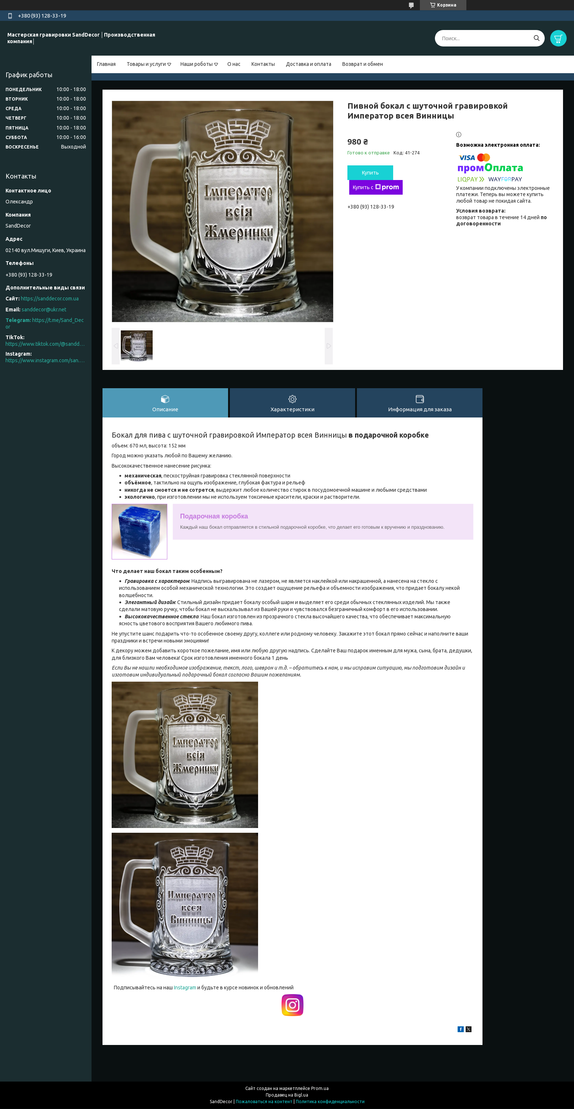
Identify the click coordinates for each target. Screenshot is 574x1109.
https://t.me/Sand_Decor (44, 323)
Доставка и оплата (308, 64)
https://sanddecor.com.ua (50, 298)
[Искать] (536, 38)
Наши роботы (196, 64)
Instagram (185, 988)
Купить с (376, 187)
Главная (106, 64)
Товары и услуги (146, 64)
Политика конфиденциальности (330, 1101)
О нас (234, 64)
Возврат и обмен (362, 64)
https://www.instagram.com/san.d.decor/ (45, 360)
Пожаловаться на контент (264, 1101)
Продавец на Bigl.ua (287, 1095)
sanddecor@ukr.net (44, 309)
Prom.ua (320, 1088)
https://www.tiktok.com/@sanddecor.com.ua (45, 344)
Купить (370, 173)
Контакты (263, 64)
